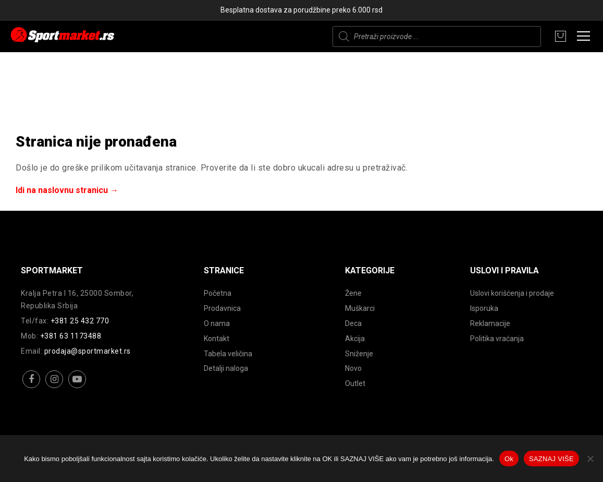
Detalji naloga (226, 368)
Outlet (355, 383)
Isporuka (484, 308)
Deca (353, 323)
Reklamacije (490, 323)
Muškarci (360, 308)
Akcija (355, 338)
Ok (508, 459)
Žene (353, 293)
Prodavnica (222, 308)
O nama (217, 323)
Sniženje (359, 354)
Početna (217, 293)
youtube (77, 387)
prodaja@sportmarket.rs (87, 351)
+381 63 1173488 (71, 336)
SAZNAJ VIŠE (551, 459)
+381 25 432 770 (80, 321)
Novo (353, 368)
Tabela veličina (228, 354)
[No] (590, 458)
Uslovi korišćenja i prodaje (512, 293)
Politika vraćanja (497, 338)
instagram (54, 387)
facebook (31, 387)
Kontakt (216, 338)
